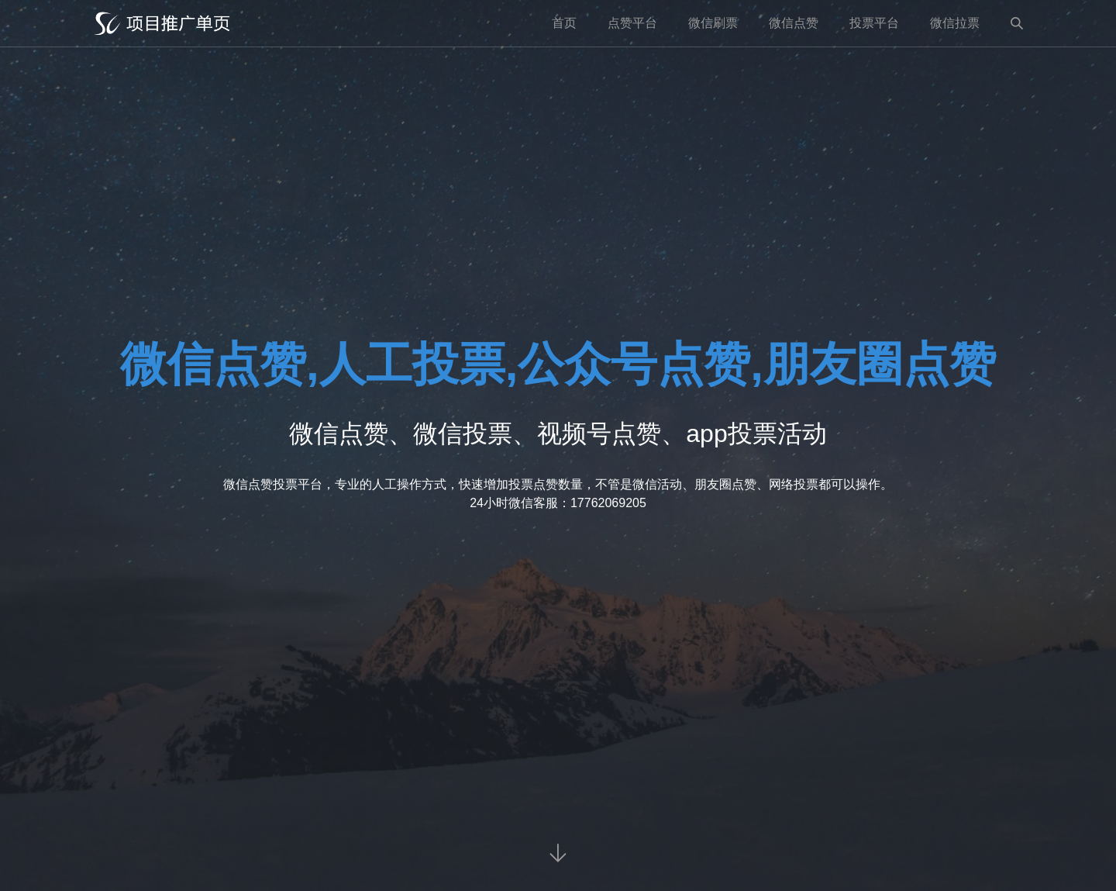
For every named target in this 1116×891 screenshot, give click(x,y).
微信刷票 (713, 22)
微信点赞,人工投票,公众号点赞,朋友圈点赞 (558, 364)
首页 (564, 22)
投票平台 (874, 22)
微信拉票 (955, 22)
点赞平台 (632, 22)
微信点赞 (793, 22)
